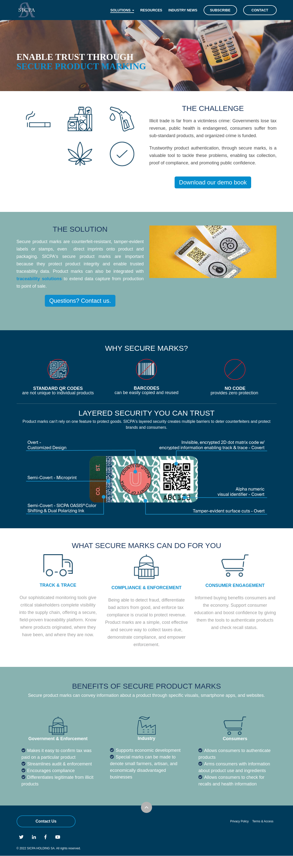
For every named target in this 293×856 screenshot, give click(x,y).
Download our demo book (213, 182)
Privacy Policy (239, 821)
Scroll (146, 807)
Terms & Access (262, 821)
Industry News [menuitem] (182, 10)
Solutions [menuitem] (120, 10)
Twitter (21, 837)
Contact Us (46, 821)
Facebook (45, 837)
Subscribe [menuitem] (220, 10)
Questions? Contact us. (80, 300)
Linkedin (34, 837)
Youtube (57, 837)
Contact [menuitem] (259, 10)
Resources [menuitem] (151, 10)
